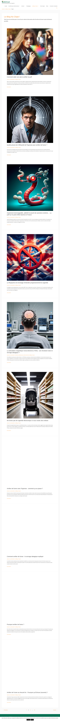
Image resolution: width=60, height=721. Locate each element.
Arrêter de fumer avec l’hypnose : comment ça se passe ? (25, 488)
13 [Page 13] (34, 710)
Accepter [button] (28, 719)
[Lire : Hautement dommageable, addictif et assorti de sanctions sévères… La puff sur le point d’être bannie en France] (30, 187)
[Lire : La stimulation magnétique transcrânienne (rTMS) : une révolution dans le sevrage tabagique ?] (30, 325)
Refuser (32, 719)
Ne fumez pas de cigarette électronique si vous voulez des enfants (27, 420)
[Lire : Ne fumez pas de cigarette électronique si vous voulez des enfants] (30, 395)
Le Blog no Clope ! (18, 79)
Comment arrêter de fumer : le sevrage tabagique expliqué (25, 556)
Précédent (5, 710)
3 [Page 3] (30, 710)
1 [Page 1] (26, 710)
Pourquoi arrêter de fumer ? (15, 624)
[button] (56, 8)
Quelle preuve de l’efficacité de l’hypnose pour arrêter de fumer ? (27, 145)
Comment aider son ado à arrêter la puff (19, 77)
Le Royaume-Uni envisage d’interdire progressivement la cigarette (27, 282)
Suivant (55, 710)
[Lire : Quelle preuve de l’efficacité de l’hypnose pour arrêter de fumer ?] (30, 119)
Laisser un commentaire (11, 79)
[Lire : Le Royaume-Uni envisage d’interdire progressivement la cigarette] (30, 257)
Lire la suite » (9, 86)
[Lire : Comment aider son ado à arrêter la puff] (30, 51)
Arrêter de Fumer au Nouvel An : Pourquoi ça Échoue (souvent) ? (27, 692)
